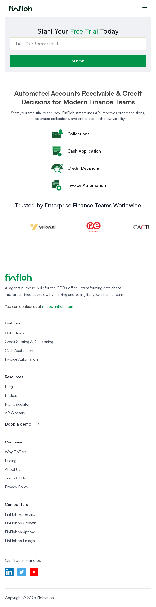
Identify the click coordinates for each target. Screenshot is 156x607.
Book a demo (18, 424)
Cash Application (19, 350)
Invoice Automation (21, 359)
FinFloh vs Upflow (20, 531)
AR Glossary (15, 412)
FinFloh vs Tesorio (20, 514)
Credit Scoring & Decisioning (29, 341)
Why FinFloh (15, 451)
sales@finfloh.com (57, 306)
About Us (12, 469)
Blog (9, 386)
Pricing (10, 460)
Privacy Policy (16, 486)
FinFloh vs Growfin (20, 523)
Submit (78, 61)
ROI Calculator (17, 404)
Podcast (12, 395)
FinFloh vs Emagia (20, 540)
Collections (14, 333)
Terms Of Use (16, 478)
